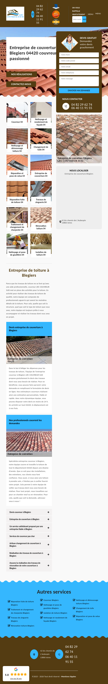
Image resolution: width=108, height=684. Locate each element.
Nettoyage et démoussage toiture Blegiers (87, 602)
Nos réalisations (21, 74)
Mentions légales (68, 676)
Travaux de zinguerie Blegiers (20, 619)
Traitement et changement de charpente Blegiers (22, 611)
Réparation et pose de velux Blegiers (88, 618)
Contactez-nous (21, 84)
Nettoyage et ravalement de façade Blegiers (55, 619)
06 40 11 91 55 (39, 19)
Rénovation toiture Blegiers (22, 626)
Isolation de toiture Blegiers (55, 613)
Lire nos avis (16, 679)
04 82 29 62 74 (39, 9)
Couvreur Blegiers (51, 600)
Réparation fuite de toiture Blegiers (22, 603)
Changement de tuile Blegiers (85, 610)
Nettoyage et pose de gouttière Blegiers (53, 606)
